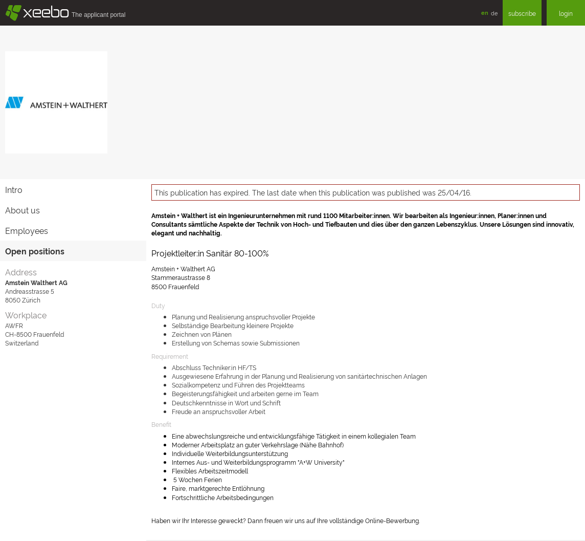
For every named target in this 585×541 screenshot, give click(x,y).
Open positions (34, 250)
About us (22, 209)
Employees (26, 230)
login (566, 13)
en (484, 12)
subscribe (522, 13)
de (494, 13)
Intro (13, 189)
